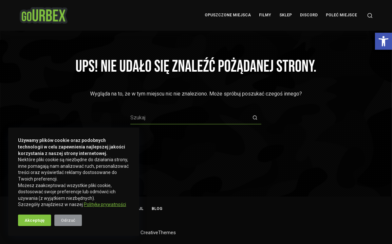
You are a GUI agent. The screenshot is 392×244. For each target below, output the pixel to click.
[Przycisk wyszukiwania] (254, 117)
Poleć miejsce (341, 15)
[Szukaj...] (189, 117)
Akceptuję (35, 220)
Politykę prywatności (105, 204)
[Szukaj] (369, 15)
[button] (383, 41)
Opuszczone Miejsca (228, 15)
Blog (157, 208)
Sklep (285, 15)
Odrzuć (68, 220)
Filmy (265, 15)
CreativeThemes (158, 232)
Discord (309, 15)
